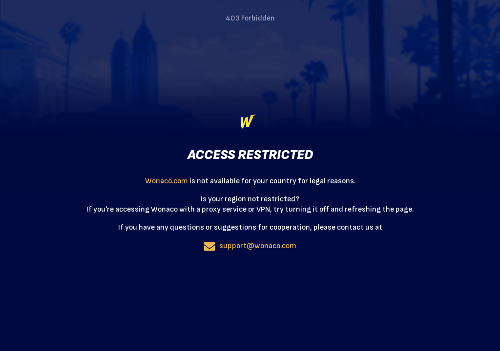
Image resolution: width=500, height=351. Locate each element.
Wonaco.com (166, 181)
